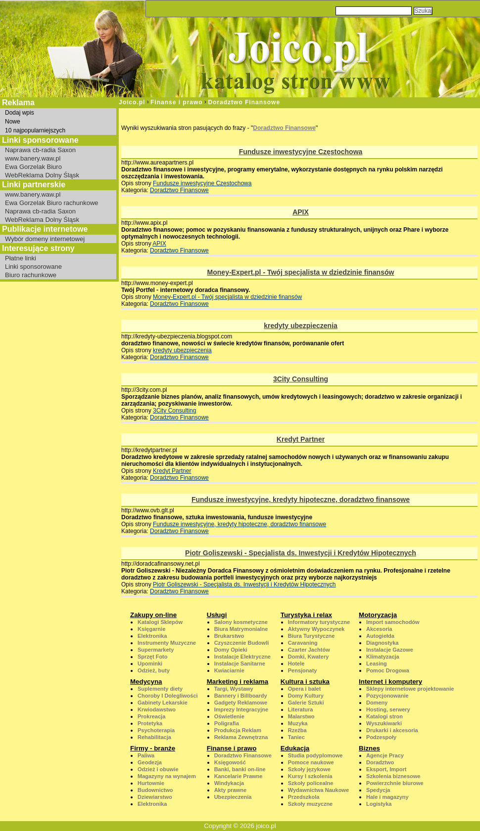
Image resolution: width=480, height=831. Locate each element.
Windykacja (229, 783)
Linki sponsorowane (33, 266)
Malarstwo (301, 716)
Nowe (12, 121)
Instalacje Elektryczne (242, 657)
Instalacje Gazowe (389, 650)
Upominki (150, 663)
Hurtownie (151, 783)
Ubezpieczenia (233, 797)
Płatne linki (20, 258)
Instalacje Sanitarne (239, 663)
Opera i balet (304, 689)
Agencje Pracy (385, 755)
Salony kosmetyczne (241, 622)
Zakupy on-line (153, 615)
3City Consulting (300, 379)
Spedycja (378, 790)
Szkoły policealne (311, 783)
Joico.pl (132, 102)
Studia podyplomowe (315, 755)
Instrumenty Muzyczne (167, 643)
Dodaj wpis (19, 112)
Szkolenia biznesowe (393, 776)
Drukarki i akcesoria (392, 730)
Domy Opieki (230, 650)
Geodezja (150, 762)
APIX (300, 212)
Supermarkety (156, 650)
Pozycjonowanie (387, 696)
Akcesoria (379, 629)
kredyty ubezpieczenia (300, 326)
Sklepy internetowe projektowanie (410, 689)
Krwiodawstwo (157, 709)
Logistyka (378, 804)
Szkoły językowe (309, 769)
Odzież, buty (154, 670)
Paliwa (146, 755)
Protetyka (150, 723)
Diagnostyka (382, 643)
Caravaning (303, 643)
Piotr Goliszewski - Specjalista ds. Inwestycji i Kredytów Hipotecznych (300, 553)
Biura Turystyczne (311, 636)
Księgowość (230, 762)
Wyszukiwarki (384, 723)
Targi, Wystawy (233, 689)
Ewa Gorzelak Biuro (33, 166)
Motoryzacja (378, 615)
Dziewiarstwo (155, 797)
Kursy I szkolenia (310, 776)
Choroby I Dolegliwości (168, 696)
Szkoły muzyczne (310, 804)
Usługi (217, 615)
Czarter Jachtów (309, 650)
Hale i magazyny (387, 797)
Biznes (369, 748)
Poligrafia (226, 723)
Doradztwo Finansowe (244, 102)
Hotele (296, 663)
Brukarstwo (229, 636)
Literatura (300, 709)
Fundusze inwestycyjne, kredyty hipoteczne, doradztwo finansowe (301, 499)
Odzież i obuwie (158, 769)
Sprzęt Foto (153, 657)
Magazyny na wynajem (167, 776)
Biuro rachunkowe (30, 275)
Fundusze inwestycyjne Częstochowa (301, 152)
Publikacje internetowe (45, 229)
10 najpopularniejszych (35, 130)
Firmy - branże (152, 748)
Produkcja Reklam (237, 730)
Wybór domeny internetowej (45, 239)
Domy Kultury (306, 696)
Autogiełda (380, 636)
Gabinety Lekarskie (163, 703)
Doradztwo (380, 762)
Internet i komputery (390, 681)
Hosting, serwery (388, 709)
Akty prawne (230, 790)
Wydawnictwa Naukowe (318, 790)
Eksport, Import (386, 769)
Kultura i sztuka (305, 681)
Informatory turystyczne (319, 622)
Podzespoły (381, 737)
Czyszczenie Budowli (241, 643)
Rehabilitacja (154, 737)
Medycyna (146, 681)
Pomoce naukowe (311, 762)
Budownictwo (155, 790)
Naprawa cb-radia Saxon (40, 150)
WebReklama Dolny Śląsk (42, 175)
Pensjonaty (302, 670)
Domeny (376, 703)
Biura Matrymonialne (241, 629)
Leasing (376, 663)
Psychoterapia (156, 730)
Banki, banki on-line (240, 769)
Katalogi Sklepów (160, 622)
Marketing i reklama (237, 681)
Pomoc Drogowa (387, 670)
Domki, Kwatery (308, 657)
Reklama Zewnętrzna (241, 737)
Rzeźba (297, 730)
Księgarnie (151, 629)
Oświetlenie (229, 716)
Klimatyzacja (382, 657)
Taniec (296, 737)
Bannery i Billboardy (240, 696)
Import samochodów (393, 622)
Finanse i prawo (176, 102)
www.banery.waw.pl (32, 158)
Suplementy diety (160, 689)
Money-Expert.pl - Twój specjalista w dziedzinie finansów (300, 272)
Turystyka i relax (306, 615)
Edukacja (295, 748)
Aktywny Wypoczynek (316, 629)
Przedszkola (304, 797)
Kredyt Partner (301, 439)
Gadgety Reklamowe (241, 703)
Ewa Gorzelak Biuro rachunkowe (51, 203)
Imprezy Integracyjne (241, 709)
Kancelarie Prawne (238, 776)
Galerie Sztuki (306, 703)
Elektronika (152, 636)
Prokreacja (151, 716)
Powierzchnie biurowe (395, 783)
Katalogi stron (384, 716)
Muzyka (298, 723)
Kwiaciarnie (229, 670)
